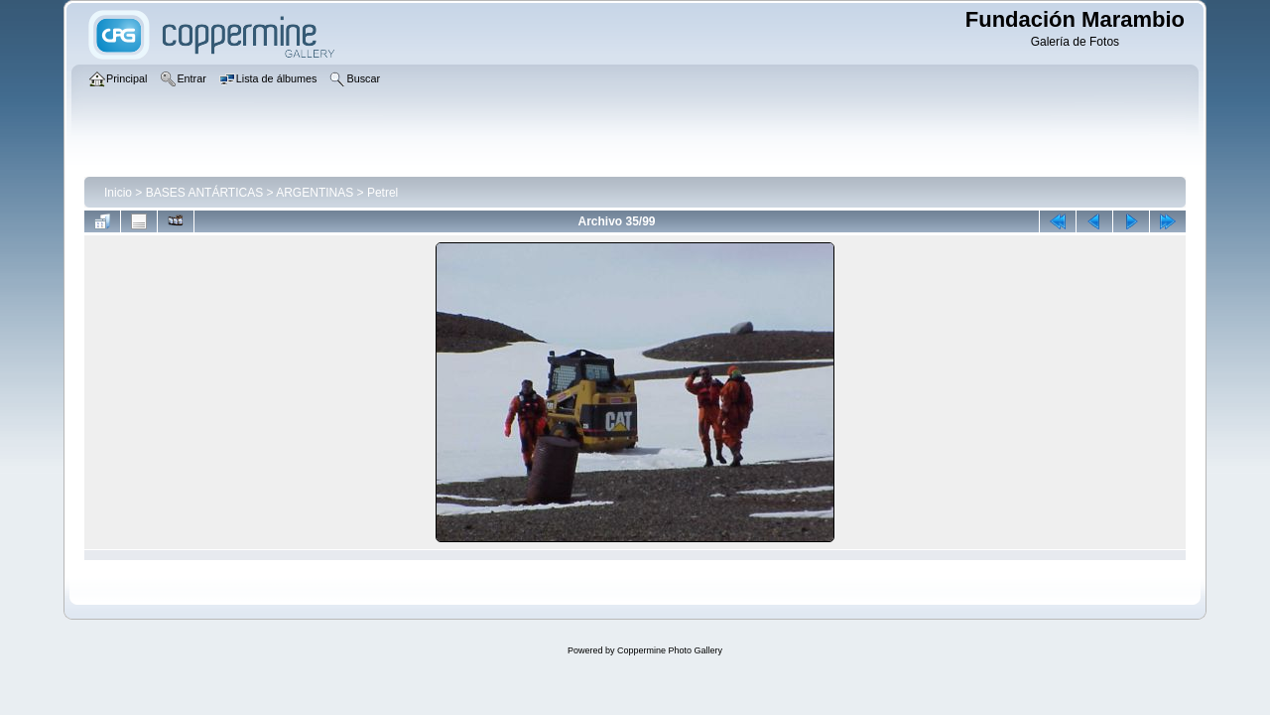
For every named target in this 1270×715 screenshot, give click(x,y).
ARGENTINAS (314, 193)
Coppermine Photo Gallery (669, 650)
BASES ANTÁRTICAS (204, 193)
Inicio (118, 193)
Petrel (382, 193)
